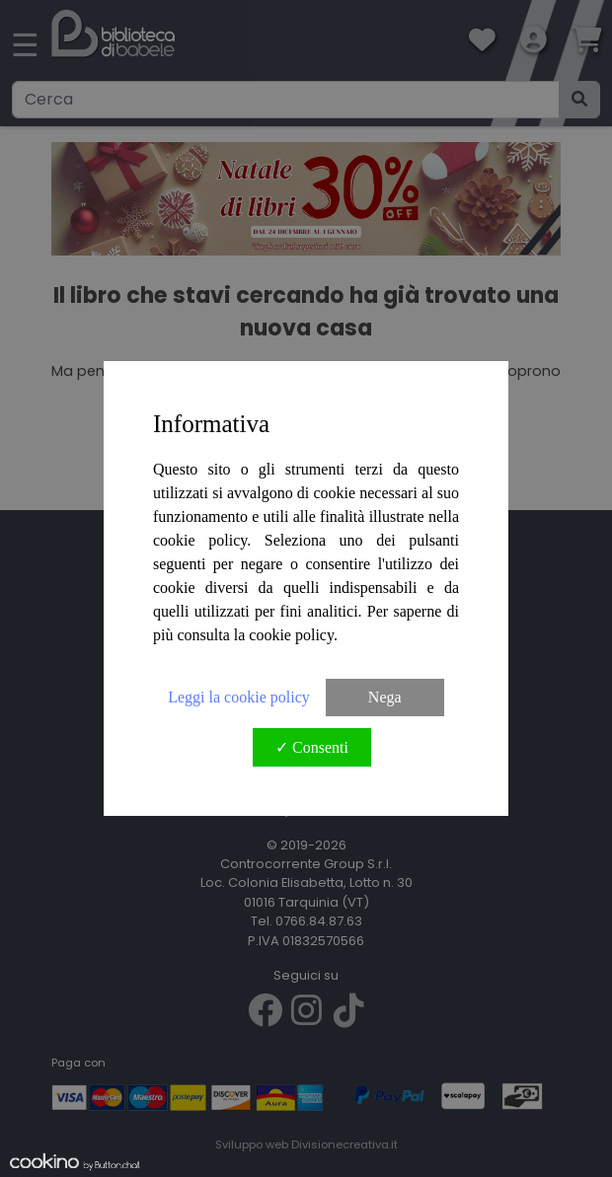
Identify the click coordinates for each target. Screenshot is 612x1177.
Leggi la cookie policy (239, 697)
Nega (385, 697)
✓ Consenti (311, 747)
